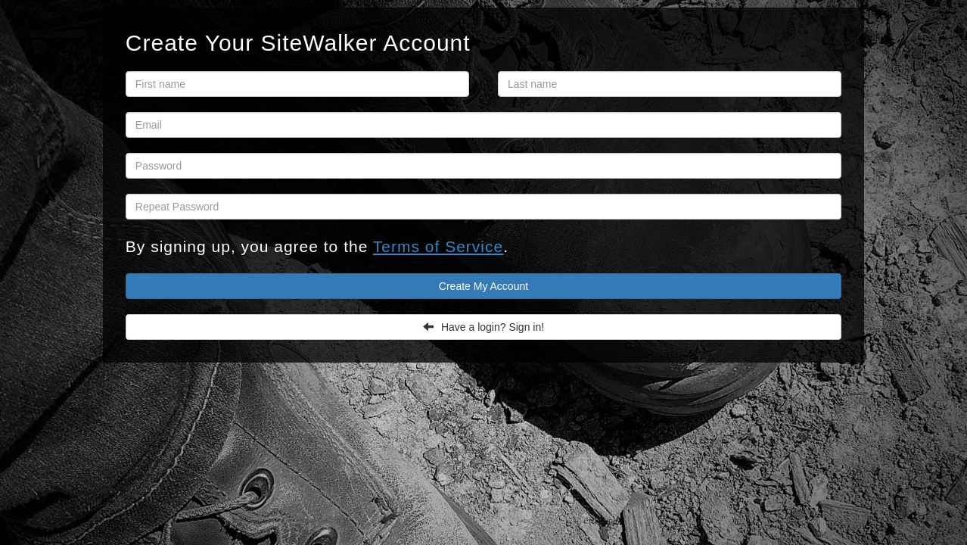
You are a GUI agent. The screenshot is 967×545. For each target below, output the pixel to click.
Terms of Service (438, 246)
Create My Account (483, 286)
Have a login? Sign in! (483, 327)
